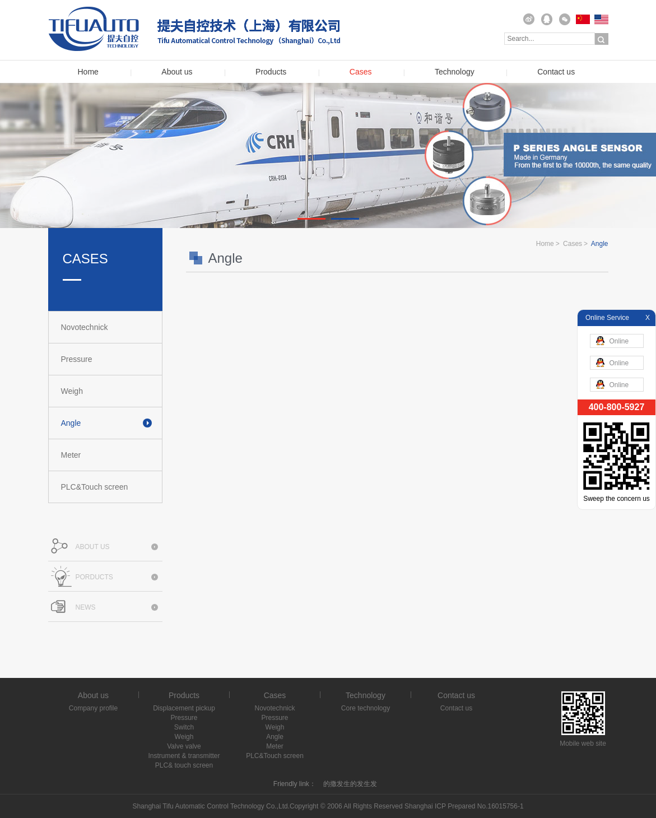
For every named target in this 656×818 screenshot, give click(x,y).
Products (270, 72)
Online (612, 340)
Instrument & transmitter (184, 756)
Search (601, 39)
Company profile (93, 708)
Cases (361, 72)
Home (88, 72)
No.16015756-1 (500, 806)
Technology (454, 72)
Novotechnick (84, 327)
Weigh (72, 391)
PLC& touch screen (184, 765)
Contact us (556, 72)
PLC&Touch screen (94, 486)
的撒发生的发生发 (350, 784)
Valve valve (184, 746)
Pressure (76, 359)
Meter (71, 454)
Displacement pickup (184, 708)
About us (176, 72)
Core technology (365, 708)
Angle (71, 423)
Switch (184, 727)
